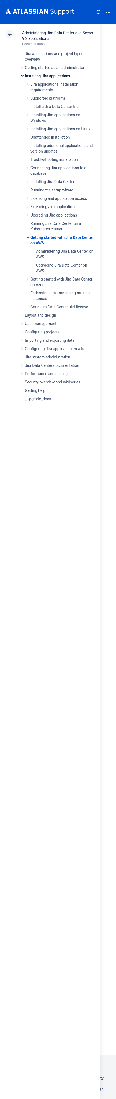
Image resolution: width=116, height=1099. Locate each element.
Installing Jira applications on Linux (60, 129)
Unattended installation (50, 137)
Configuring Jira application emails (54, 348)
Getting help (35, 390)
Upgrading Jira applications (53, 215)
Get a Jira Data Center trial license (59, 307)
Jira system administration (47, 357)
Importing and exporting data (49, 340)
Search (98, 12)
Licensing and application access (58, 198)
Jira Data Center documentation (52, 365)
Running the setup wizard (51, 190)
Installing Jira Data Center (52, 182)
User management (40, 323)
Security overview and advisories (52, 382)
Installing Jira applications (47, 76)
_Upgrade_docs (38, 399)
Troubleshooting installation (54, 159)
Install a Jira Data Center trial (54, 106)
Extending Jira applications (53, 207)
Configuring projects (42, 332)
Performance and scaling (46, 374)
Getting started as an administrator (54, 67)
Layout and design (40, 315)
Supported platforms (48, 98)
